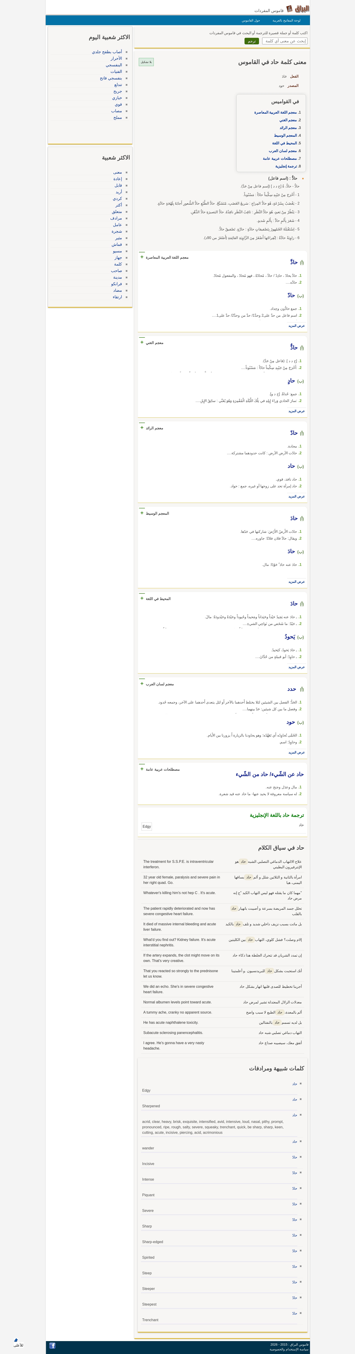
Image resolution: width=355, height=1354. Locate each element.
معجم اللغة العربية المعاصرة (274, 112)
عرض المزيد (295, 326)
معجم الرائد (287, 128)
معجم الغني (287, 120)
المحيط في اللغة (283, 143)
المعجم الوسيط (284, 135)
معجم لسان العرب (282, 151)
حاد (293, 1084)
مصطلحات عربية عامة (279, 158)
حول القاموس (250, 20)
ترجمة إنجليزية (285, 166)
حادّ (293, 1157)
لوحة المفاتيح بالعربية (285, 20)
